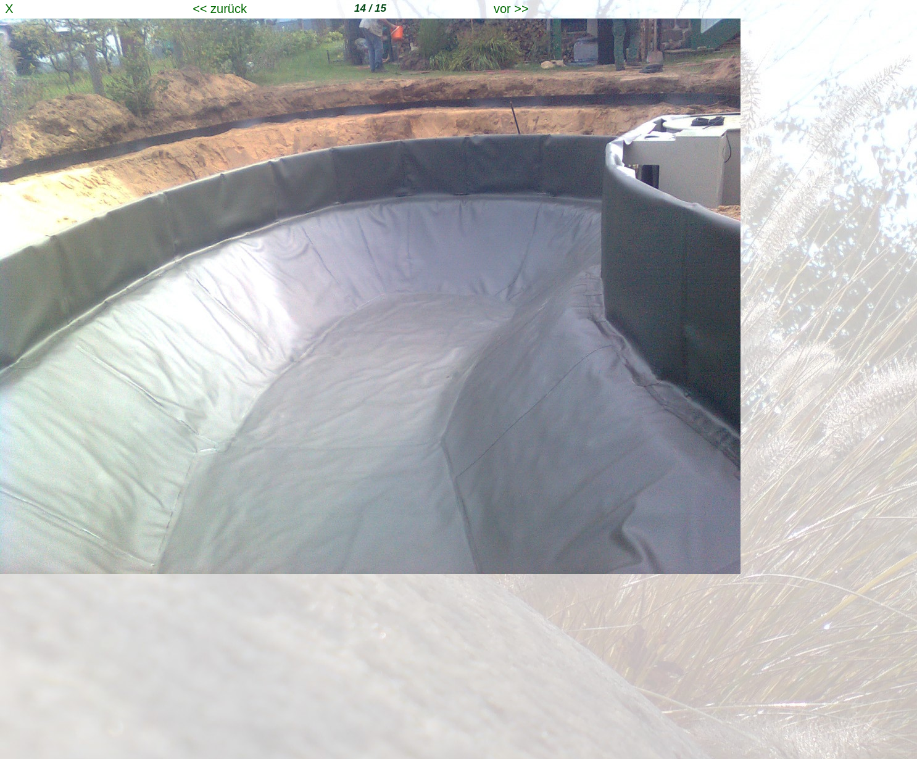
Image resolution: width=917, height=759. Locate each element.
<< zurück (220, 8)
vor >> (511, 8)
